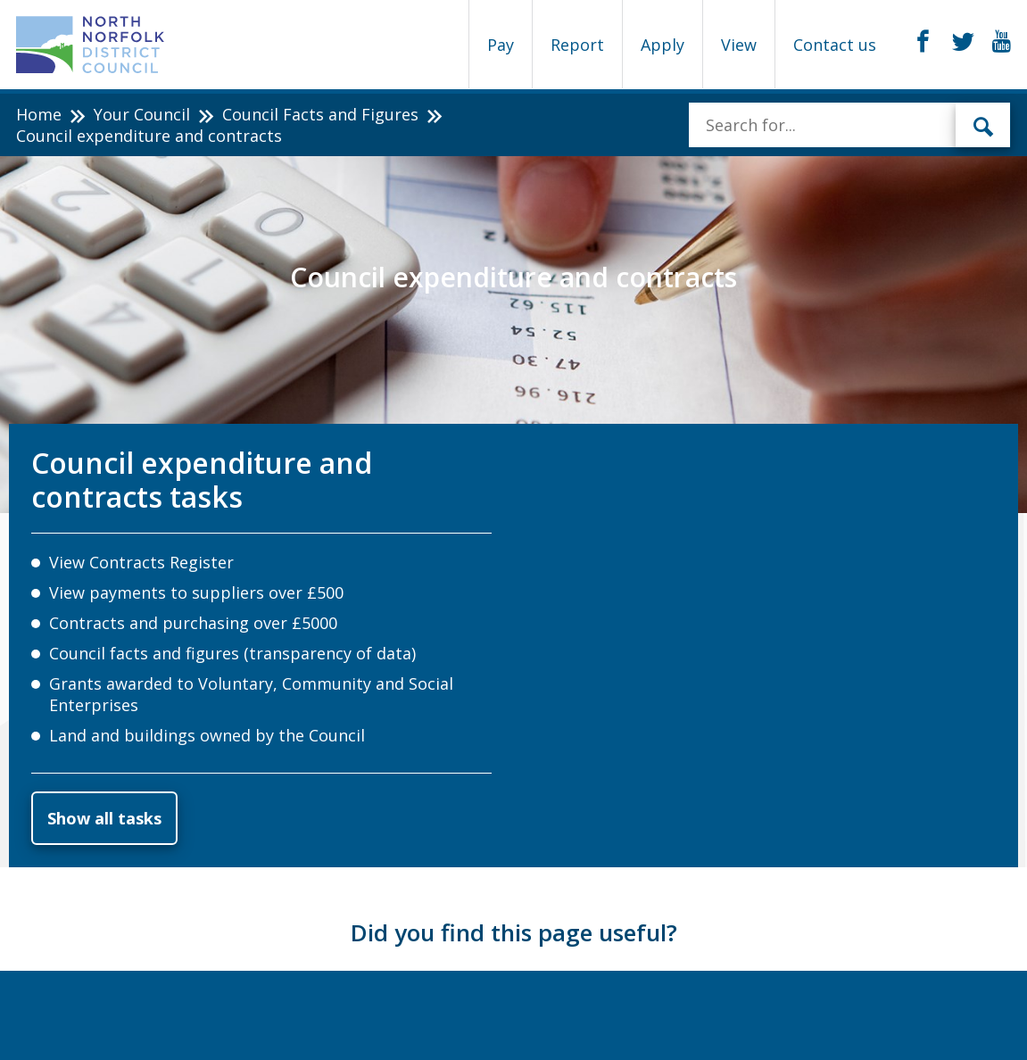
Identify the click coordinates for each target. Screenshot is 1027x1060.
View (739, 44)
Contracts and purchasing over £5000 (193, 623)
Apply (662, 44)
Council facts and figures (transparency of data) (232, 653)
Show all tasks (104, 818)
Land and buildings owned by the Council (207, 735)
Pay (500, 44)
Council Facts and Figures (320, 114)
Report (577, 44)
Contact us (834, 44)
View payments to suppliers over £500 (196, 592)
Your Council (142, 114)
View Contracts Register (141, 562)
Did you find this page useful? (514, 932)
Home (39, 114)
